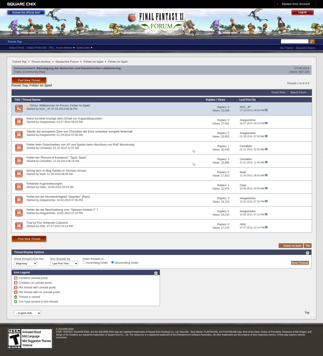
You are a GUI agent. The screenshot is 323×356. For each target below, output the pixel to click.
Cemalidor (45, 148)
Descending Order (124, 262)
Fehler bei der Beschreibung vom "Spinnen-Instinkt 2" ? (62, 209)
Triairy (18, 71)
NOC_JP (44, 109)
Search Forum (298, 92)
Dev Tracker (286, 47)
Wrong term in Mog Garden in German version (56, 170)
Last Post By (248, 99)
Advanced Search (305, 47)
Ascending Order (95, 262)
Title (17, 99)
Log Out (305, 13)
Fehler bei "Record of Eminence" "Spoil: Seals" (56, 157)
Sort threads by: (60, 259)
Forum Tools (278, 92)
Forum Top (15, 41)
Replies (210, 99)
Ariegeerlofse (47, 122)
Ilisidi (42, 174)
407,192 (304, 71)
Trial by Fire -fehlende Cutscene (47, 222)
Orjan (42, 187)
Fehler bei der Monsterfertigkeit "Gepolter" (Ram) (58, 196)
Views (221, 99)
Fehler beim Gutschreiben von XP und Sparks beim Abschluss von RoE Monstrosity (80, 144)
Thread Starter (31, 99)
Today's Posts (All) (36, 47)
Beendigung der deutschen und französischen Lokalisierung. (79, 68)
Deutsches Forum (67, 61)
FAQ (51, 47)
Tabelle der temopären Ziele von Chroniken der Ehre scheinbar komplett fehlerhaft (79, 131)
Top (308, 245)
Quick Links (83, 47)
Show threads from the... (30, 259)
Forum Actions (64, 47)
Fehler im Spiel (93, 61)
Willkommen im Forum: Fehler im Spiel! (64, 105)
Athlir (42, 226)
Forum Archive (41, 61)
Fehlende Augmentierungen (44, 183)
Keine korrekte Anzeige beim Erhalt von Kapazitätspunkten (64, 118)
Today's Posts (16, 47)
